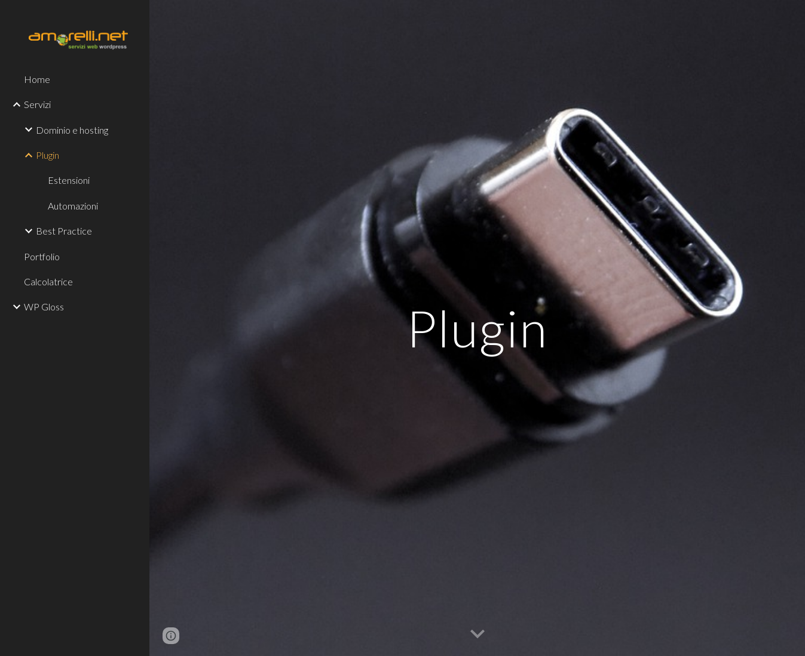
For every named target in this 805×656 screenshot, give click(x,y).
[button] (477, 634)
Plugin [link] (47, 155)
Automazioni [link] (73, 205)
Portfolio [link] (42, 256)
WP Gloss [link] (44, 306)
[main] (477, 328)
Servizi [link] (37, 104)
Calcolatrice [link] (48, 281)
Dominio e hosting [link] (72, 129)
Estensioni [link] (69, 180)
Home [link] (37, 79)
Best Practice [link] (64, 230)
